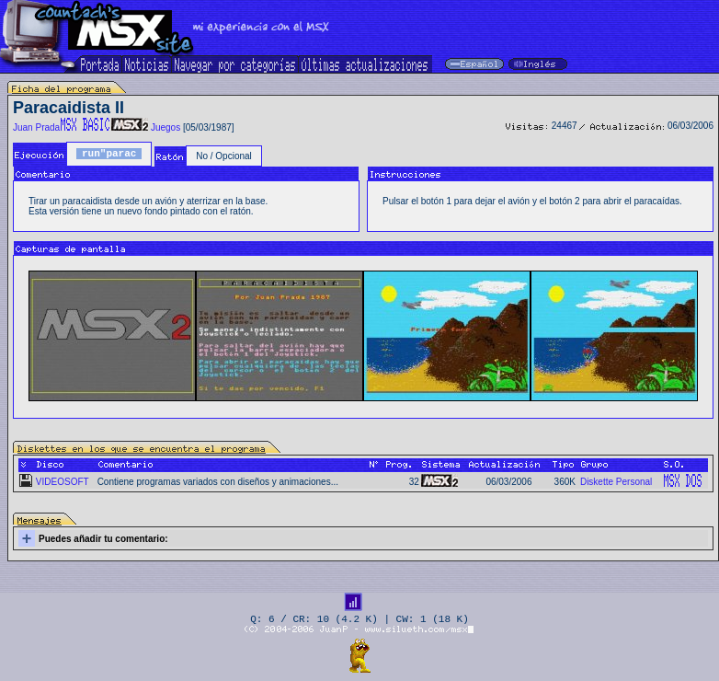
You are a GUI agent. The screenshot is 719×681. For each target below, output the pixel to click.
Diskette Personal (616, 482)
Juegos (165, 127)
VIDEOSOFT (62, 482)
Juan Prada (36, 127)
